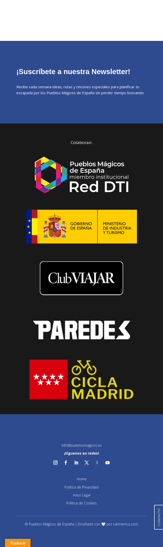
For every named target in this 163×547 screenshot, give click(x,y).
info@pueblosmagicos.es (82, 445)
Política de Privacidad (81, 487)
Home (82, 479)
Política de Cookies (81, 503)
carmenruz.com (125, 524)
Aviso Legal (81, 495)
